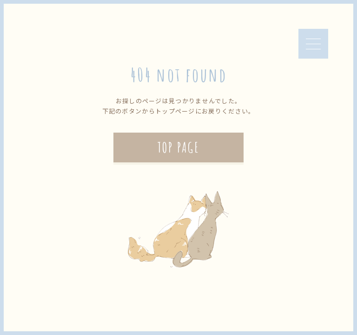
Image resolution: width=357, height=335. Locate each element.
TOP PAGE (178, 147)
